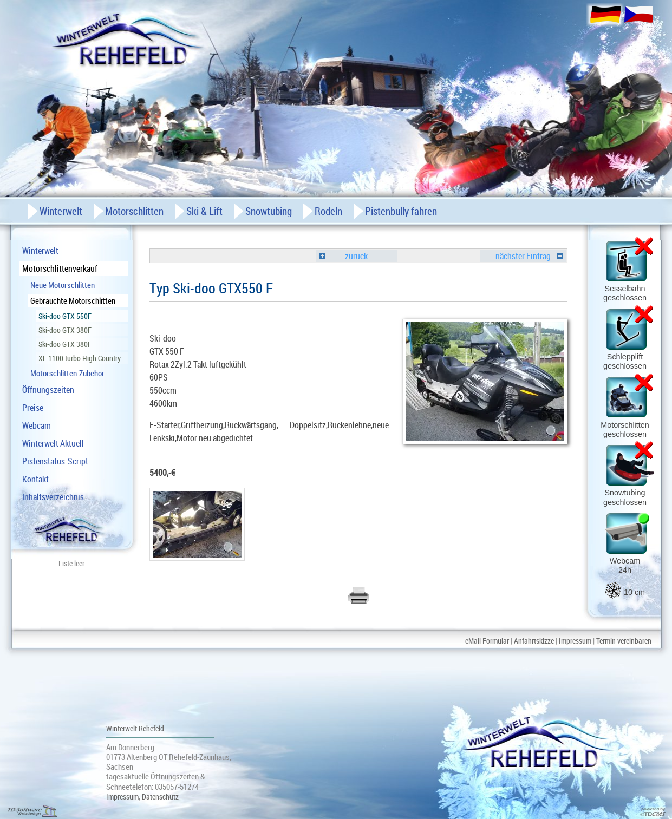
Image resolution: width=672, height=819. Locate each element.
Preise (32, 408)
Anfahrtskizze (534, 640)
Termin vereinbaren (623, 640)
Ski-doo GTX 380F (65, 330)
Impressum (575, 640)
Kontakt (35, 479)
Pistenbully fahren (401, 211)
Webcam (36, 425)
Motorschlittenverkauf (59, 268)
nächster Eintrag (529, 256)
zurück (343, 256)
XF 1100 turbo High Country (79, 358)
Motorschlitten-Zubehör (67, 373)
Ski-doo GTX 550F (65, 316)
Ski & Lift (204, 211)
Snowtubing (268, 211)
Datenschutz (160, 796)
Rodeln (328, 211)
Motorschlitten (134, 211)
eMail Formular (487, 640)
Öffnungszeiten (48, 390)
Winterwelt (40, 251)
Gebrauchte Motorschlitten (72, 300)
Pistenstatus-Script (55, 461)
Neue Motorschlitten (62, 284)
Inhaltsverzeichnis (53, 497)
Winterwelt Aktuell (53, 443)
